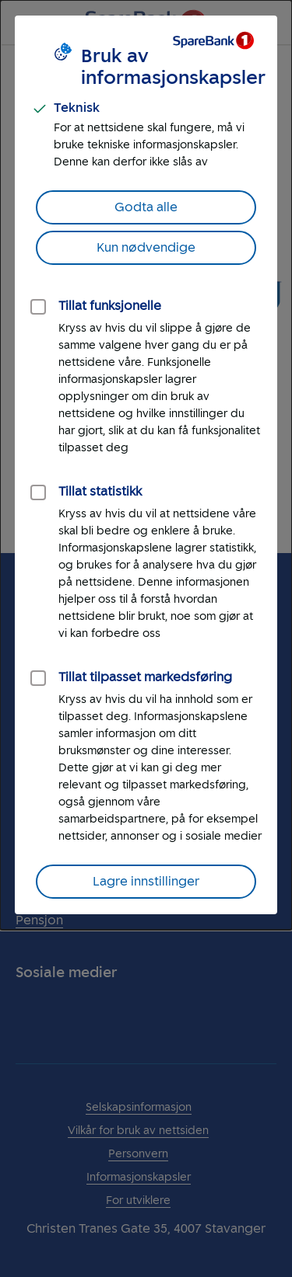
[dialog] (146, 465)
